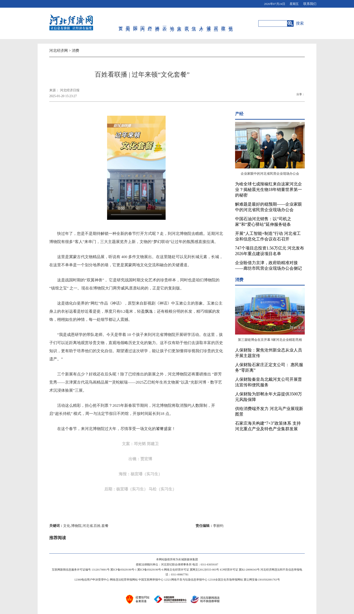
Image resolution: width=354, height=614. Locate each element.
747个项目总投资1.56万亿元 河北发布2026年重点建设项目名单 (269, 251)
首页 (120, 23)
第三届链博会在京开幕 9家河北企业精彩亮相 (270, 339)
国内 (142, 23)
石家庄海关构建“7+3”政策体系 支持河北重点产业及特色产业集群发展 (268, 426)
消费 (157, 23)
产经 (150, 23)
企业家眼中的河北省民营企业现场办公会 (270, 173)
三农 (164, 23)
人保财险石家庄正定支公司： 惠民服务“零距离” (269, 367)
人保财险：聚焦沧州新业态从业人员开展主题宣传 (268, 353)
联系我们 (309, 4)
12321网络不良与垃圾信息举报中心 (185, 579)
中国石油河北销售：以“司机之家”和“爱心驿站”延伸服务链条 (263, 222)
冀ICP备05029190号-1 (123, 569)
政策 (223, 23)
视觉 (230, 23)
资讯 (186, 23)
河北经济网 (58, 51)
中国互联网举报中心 (151, 579)
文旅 (179, 23)
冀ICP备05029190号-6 (150, 569)
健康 (208, 23)
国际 (135, 23)
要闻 (128, 23)
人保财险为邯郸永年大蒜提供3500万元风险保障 (268, 397)
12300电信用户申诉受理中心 (91, 579)
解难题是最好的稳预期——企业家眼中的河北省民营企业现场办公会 (268, 207)
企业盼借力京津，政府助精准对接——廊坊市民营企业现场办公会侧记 (268, 265)
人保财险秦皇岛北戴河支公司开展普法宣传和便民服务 (268, 382)
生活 (194, 23)
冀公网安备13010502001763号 (262, 579)
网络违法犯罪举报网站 (124, 579)
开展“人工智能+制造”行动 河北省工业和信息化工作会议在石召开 (268, 236)
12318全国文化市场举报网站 (225, 579)
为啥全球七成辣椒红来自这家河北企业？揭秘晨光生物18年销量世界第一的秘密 (268, 189)
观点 (216, 23)
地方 (172, 23)
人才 (201, 23)
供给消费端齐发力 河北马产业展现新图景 (269, 411)
